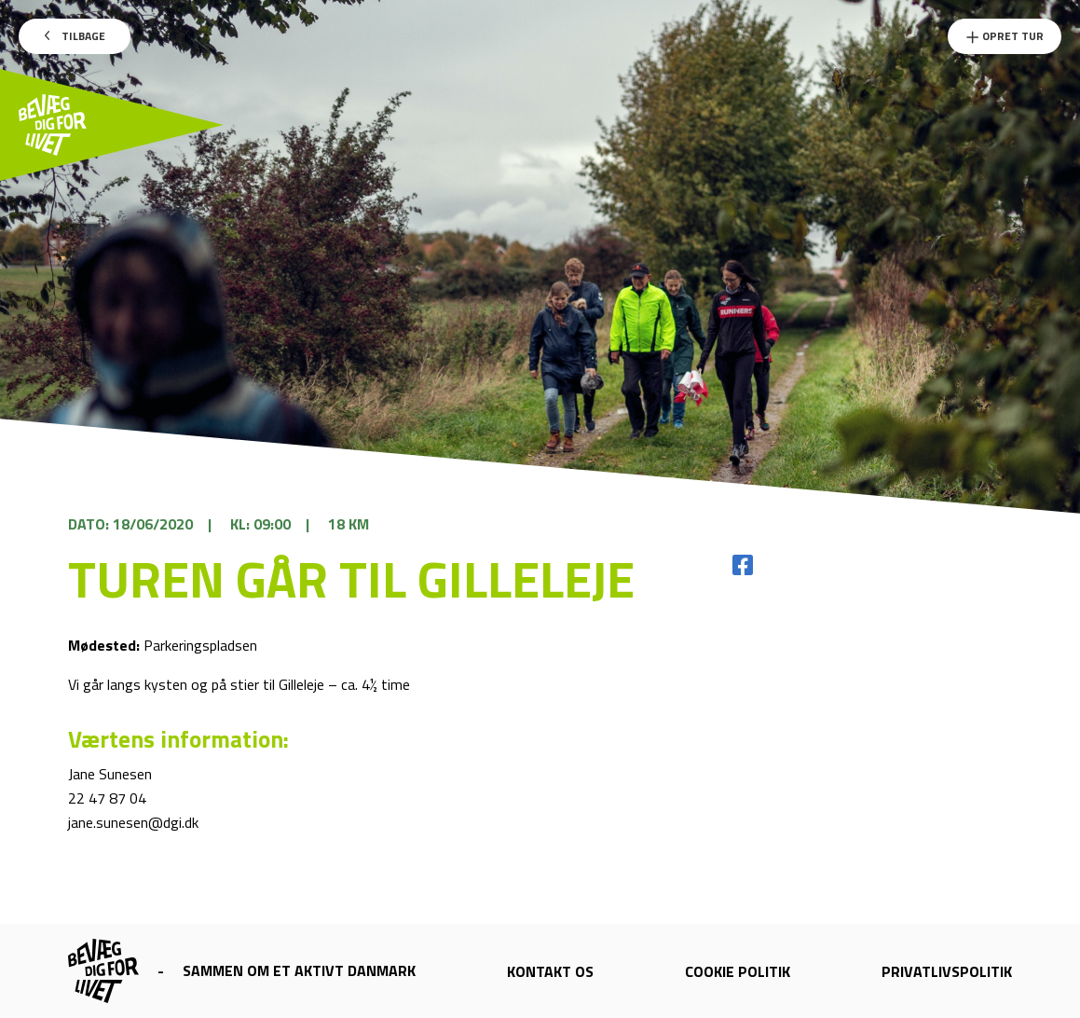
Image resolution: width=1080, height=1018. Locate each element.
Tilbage (75, 36)
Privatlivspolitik (947, 971)
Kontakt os (550, 971)
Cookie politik (737, 971)
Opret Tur (1004, 36)
